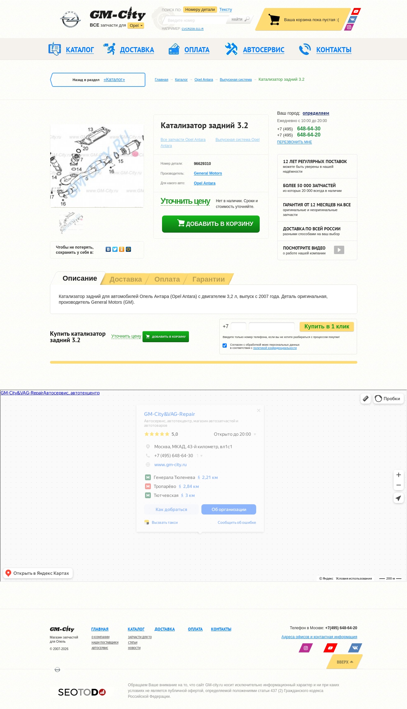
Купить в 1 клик (327, 326)
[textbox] (196, 20)
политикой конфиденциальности (275, 348)
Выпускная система (236, 79)
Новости (134, 648)
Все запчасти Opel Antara (183, 139)
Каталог (181, 79)
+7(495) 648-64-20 (341, 628)
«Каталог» (114, 79)
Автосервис (100, 648)
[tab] (79, 279)
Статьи (132, 642)
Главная (161, 79)
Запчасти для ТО (140, 637)
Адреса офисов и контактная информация (319, 637)
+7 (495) (299, 129)
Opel (134, 25)
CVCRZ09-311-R (193, 28)
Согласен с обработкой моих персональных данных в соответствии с (264, 346)
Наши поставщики (105, 642)
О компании (101, 637)
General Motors (208, 173)
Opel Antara (203, 79)
